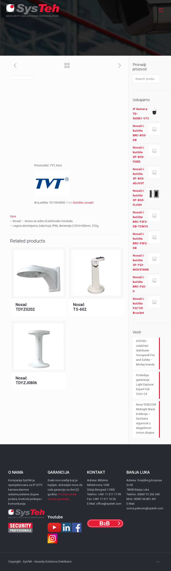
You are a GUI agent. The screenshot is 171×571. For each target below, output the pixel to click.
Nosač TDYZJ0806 (26, 380)
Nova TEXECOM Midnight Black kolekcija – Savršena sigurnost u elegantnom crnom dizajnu (146, 418)
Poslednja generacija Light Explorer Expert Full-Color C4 (145, 384)
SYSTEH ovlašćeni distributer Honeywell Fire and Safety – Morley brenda (145, 352)
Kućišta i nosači (83, 202)
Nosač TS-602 (79, 307)
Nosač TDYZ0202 (25, 307)
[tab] (67, 216)
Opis (13, 216)
